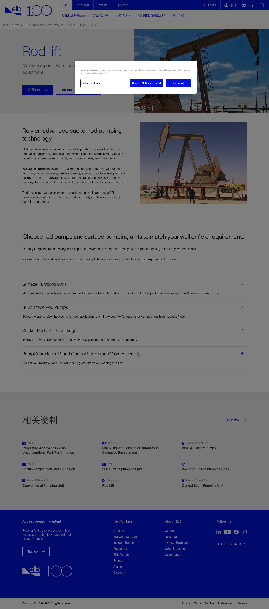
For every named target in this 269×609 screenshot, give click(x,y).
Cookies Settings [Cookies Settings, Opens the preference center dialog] (90, 83)
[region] (136, 77)
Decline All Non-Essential (146, 83)
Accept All (178, 83)
